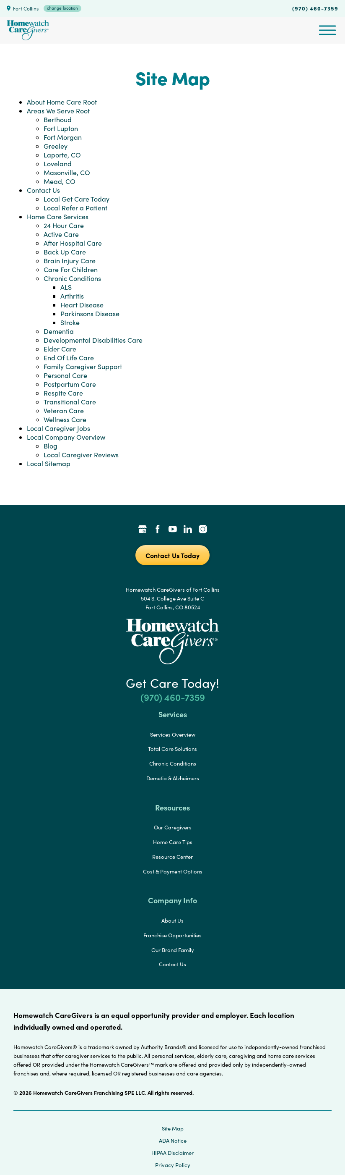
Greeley (55, 146)
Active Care (61, 234)
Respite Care (63, 392)
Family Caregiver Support (83, 366)
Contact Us (43, 190)
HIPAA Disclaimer (172, 1153)
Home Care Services (57, 216)
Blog (50, 445)
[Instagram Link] (203, 530)
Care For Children (71, 269)
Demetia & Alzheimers (172, 778)
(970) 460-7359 (315, 8)
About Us (172, 920)
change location (62, 8)
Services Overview (172, 734)
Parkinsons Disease (89, 313)
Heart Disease (82, 304)
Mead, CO (59, 181)
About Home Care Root (62, 101)
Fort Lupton (61, 128)
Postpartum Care (70, 384)
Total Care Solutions (172, 749)
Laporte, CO (62, 154)
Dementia (59, 331)
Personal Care (65, 375)
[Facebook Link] (157, 530)
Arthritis (72, 295)
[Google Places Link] (142, 530)
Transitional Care (70, 401)
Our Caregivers (173, 827)
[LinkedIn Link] (188, 530)
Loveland (58, 163)
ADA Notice (173, 1140)
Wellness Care (65, 419)
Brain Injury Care (70, 260)
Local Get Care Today (76, 198)
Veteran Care (64, 410)
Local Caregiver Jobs (58, 428)
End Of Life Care (69, 357)
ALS (66, 287)
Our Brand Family (172, 950)
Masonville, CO (67, 172)
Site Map (173, 1128)
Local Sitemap (48, 463)
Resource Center (172, 856)
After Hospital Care (73, 243)
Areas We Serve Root (58, 110)
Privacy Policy (172, 1165)
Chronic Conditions (72, 278)
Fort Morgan (63, 137)
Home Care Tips (172, 842)
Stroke (70, 322)
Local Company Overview (66, 437)
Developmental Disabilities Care (93, 340)
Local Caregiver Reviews (81, 454)
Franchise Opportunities (172, 935)
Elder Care (60, 348)
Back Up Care (65, 251)
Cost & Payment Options (172, 871)
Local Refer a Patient (75, 207)
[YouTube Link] (173, 530)
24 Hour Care (64, 225)
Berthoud (58, 119)
